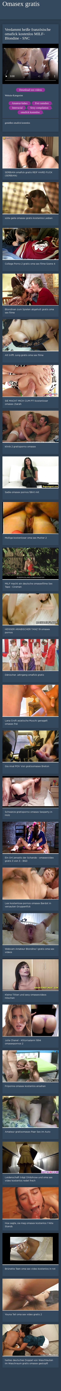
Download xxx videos (30, 90)
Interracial (17, 107)
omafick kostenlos (30, 112)
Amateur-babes (19, 103)
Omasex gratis (21, 3)
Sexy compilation (39, 107)
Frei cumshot (42, 103)
